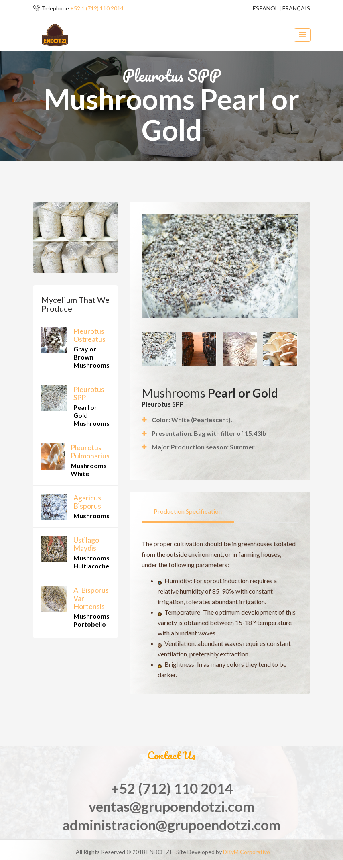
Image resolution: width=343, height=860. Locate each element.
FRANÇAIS (296, 8)
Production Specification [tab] (188, 511)
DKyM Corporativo (246, 851)
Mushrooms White (89, 469)
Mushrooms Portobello (91, 620)
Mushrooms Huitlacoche (91, 562)
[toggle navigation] (302, 35)
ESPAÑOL (265, 8)
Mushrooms (91, 515)
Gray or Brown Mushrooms (91, 357)
